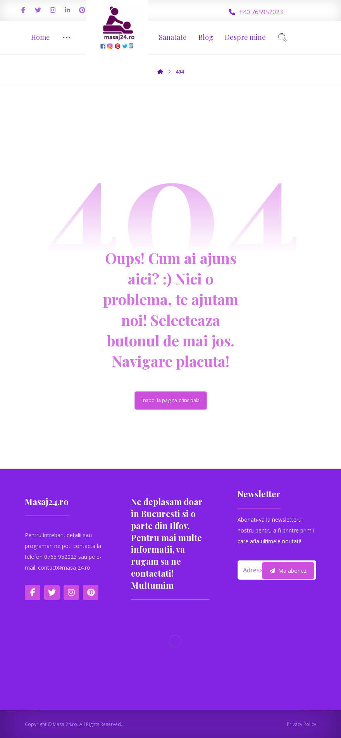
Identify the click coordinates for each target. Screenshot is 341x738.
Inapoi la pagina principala (170, 400)
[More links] (67, 37)
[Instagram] (52, 10)
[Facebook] (23, 10)
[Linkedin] (67, 10)
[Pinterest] (82, 10)
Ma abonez (288, 570)
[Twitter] (38, 10)
